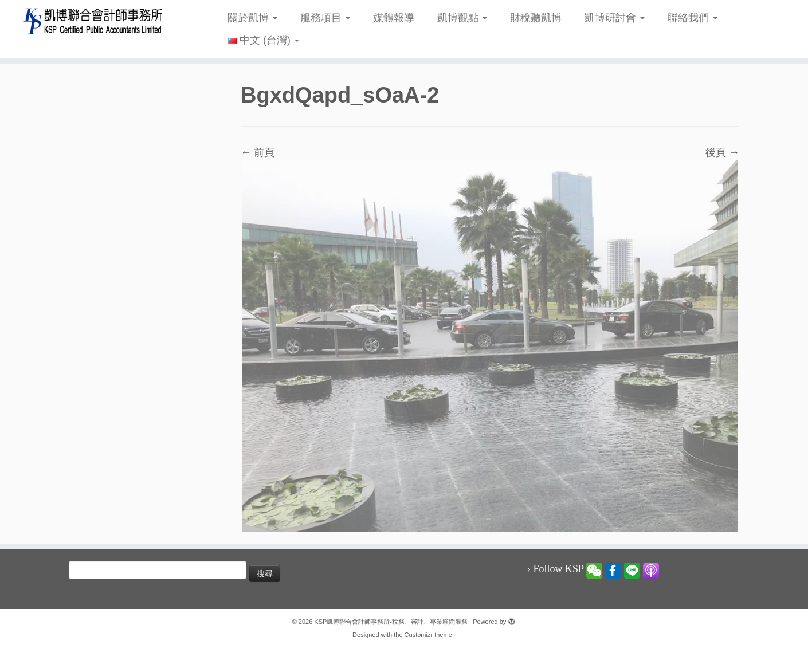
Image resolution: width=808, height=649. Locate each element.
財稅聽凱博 (536, 17)
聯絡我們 (692, 17)
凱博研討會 (615, 17)
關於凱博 (252, 17)
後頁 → (722, 152)
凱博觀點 (462, 17)
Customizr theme (428, 634)
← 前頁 (257, 152)
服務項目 (325, 17)
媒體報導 (393, 17)
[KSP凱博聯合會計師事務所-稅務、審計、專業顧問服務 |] (93, 21)
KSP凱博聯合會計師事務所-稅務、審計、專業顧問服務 (391, 621)
